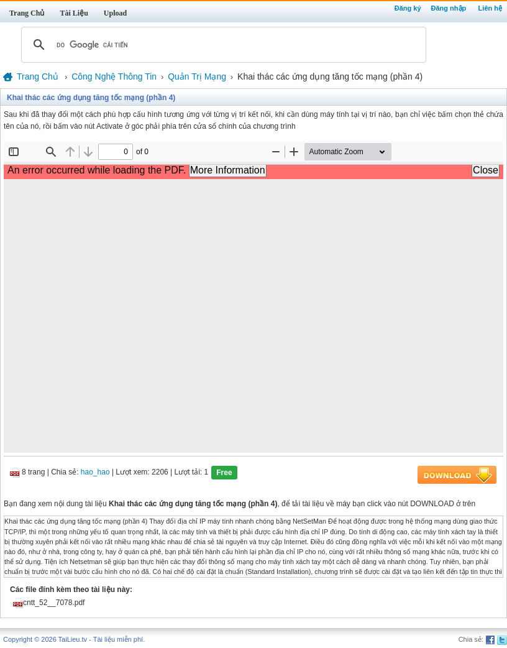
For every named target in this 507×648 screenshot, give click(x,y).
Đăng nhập (449, 8)
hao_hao (95, 472)
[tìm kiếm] (222, 44)
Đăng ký (408, 8)
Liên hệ (490, 8)
